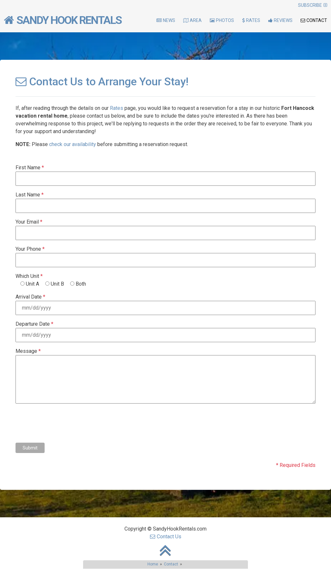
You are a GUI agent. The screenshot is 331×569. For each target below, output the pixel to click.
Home (152, 564)
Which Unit (29, 276)
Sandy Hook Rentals (63, 20)
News (165, 20)
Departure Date (34, 324)
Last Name (30, 195)
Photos (222, 20)
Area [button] (192, 20)
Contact (314, 20)
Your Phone (30, 249)
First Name (30, 167)
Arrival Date (30, 297)
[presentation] (65, 423)
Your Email (29, 222)
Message (28, 351)
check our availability (72, 144)
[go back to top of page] (165, 555)
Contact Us (165, 536)
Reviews (280, 20)
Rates (251, 20)
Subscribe (312, 5)
